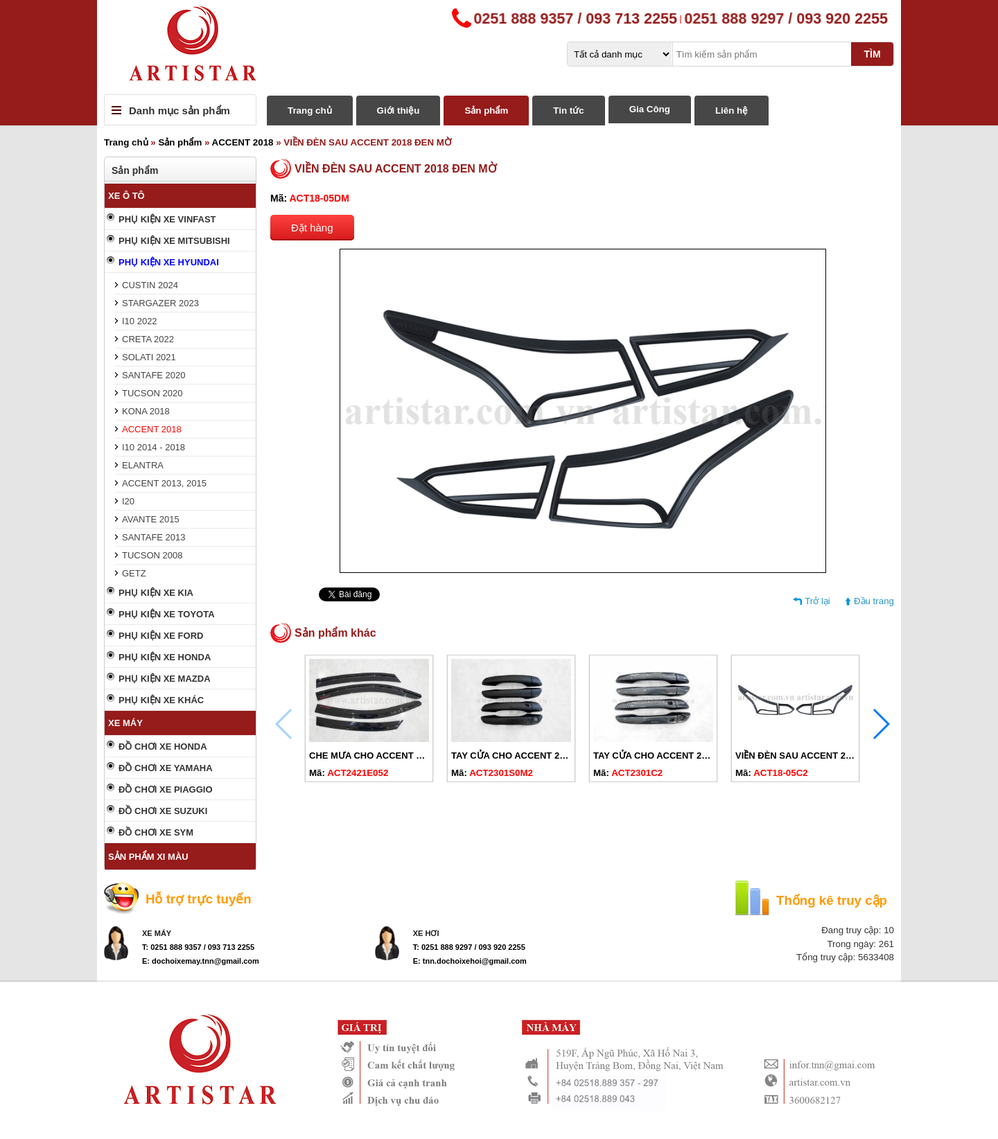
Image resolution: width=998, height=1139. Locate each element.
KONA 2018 (146, 411)
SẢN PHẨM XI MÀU (148, 856)
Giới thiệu (398, 110)
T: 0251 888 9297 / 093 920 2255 (469, 947)
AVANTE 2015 (151, 519)
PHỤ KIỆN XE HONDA (165, 657)
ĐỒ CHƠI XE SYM (156, 832)
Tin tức (568, 110)
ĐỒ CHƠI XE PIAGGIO (166, 789)
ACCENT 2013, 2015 (164, 483)
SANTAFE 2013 (154, 537)
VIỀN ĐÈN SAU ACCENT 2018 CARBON (818, 755)
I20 (128, 501)
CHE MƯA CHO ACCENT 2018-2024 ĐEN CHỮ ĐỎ (414, 755)
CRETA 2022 (148, 339)
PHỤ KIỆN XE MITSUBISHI (174, 241)
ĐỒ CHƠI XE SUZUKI (163, 811)
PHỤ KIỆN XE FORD (161, 635)
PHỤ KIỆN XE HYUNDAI (169, 262)
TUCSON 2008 (152, 555)
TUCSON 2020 (152, 393)
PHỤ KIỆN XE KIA (156, 593)
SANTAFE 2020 (154, 375)
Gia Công (649, 109)
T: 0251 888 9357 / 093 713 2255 (198, 947)
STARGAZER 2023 (160, 303)
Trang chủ (310, 110)
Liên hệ (731, 110)
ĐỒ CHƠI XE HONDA (163, 746)
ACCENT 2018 (243, 142)
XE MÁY (125, 723)
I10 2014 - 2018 (153, 447)
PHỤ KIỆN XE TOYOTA (167, 614)
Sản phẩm (486, 110)
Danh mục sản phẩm (179, 110)
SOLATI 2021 (149, 357)
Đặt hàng (312, 227)
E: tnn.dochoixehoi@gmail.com (470, 961)
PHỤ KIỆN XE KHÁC (161, 700)
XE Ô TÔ (126, 196)
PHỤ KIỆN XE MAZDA (165, 678)
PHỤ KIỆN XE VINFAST (167, 219)
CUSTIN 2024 (150, 285)
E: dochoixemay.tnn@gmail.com (200, 961)
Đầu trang (874, 601)
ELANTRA (143, 465)
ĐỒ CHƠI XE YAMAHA (166, 768)
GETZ (134, 573)
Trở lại (817, 601)
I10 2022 (139, 321)
